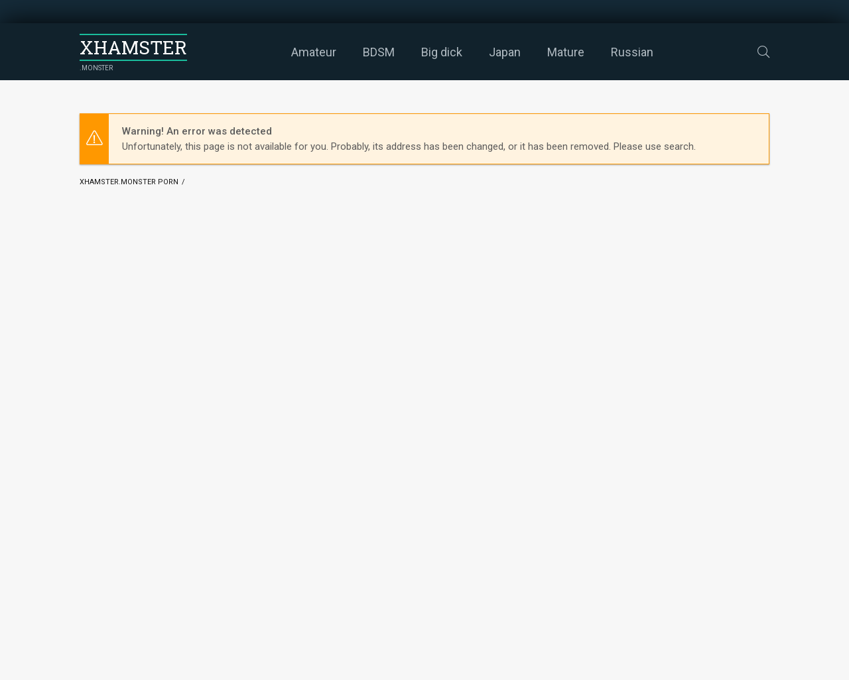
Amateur (313, 52)
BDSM (379, 52)
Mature (565, 52)
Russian (632, 52)
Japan (505, 52)
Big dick (441, 52)
